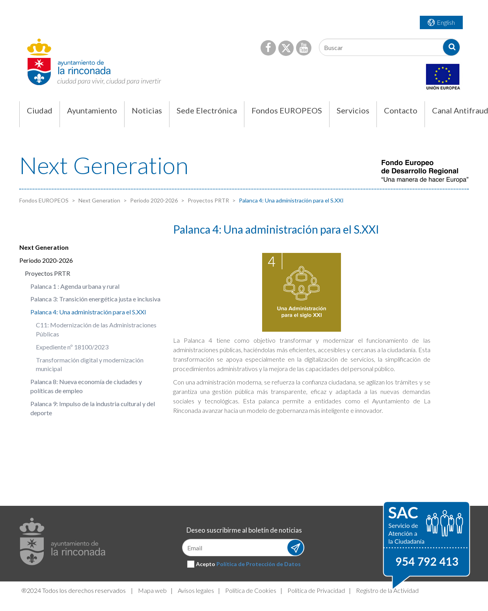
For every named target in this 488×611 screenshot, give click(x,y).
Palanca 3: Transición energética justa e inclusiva (95, 299)
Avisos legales (196, 590)
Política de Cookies (250, 590)
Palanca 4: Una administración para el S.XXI (88, 312)
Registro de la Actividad (387, 590)
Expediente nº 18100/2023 (72, 347)
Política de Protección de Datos (258, 564)
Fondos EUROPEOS (44, 200)
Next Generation (98, 200)
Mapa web (152, 590)
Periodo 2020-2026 (153, 200)
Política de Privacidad (316, 590)
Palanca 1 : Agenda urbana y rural (74, 286)
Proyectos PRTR (207, 200)
